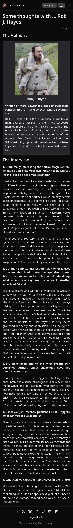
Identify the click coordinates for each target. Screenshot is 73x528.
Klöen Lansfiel (45, 523)
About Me (49, 5)
